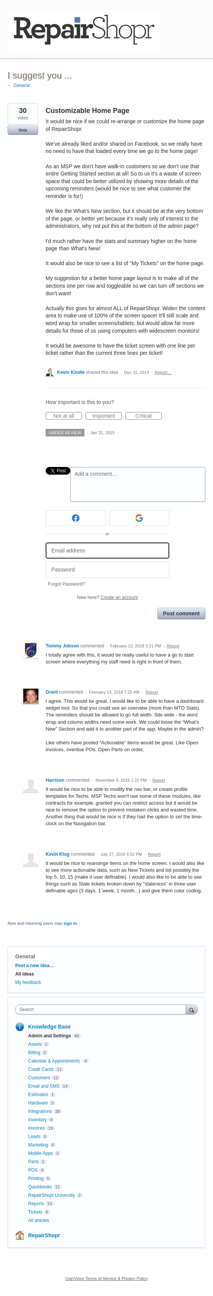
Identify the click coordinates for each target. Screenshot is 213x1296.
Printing (36, 1178)
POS (33, 1170)
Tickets (35, 1212)
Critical (148, 416)
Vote (22, 130)
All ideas (24, 974)
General (25, 956)
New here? (107, 597)
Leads (34, 1136)
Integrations (40, 1111)
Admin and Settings (49, 1035)
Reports (36, 1203)
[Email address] (107, 551)
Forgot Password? (66, 584)
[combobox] (102, 1009)
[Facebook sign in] (76, 518)
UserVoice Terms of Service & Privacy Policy (106, 1278)
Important (107, 416)
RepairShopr (44, 1235)
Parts (33, 1161)
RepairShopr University (51, 1195)
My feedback (28, 982)
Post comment (181, 613)
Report (173, 646)
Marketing (38, 1145)
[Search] (192, 1009)
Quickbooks (40, 1187)
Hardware (38, 1103)
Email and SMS (44, 1086)
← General (19, 85)
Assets (35, 1044)
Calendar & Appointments (54, 1061)
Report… (163, 372)
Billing (34, 1052)
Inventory (37, 1119)
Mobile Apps (40, 1153)
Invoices (36, 1128)
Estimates (38, 1094)
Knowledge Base (49, 1027)
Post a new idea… (34, 965)
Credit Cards (41, 1069)
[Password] (107, 570)
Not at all (67, 416)
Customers (39, 1077)
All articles (38, 1220)
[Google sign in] (139, 518)
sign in (70, 923)
